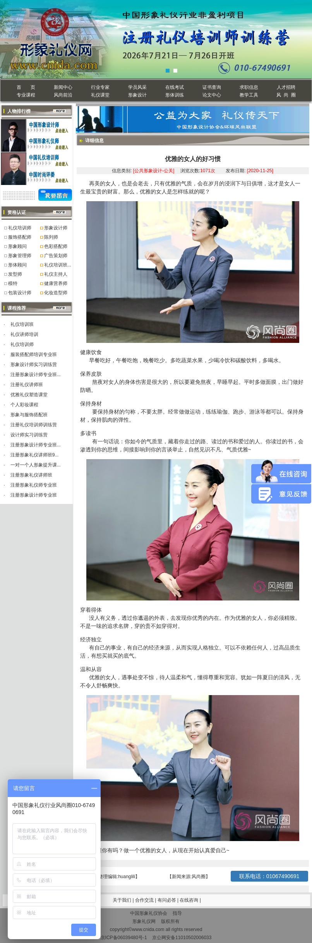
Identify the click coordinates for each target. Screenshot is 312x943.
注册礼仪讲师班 (26, 384)
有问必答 (167, 900)
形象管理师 (19, 255)
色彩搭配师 (55, 246)
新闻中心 (63, 87)
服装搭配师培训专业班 (33, 354)
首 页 (26, 87)
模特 (12, 283)
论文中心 (211, 95)
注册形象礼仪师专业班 (33, 485)
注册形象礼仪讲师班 (31, 475)
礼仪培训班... (57, 265)
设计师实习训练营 (29, 435)
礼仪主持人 (55, 274)
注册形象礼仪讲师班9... (34, 455)
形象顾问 (17, 246)
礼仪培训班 (22, 324)
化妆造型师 (55, 292)
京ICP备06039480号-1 (124, 937)
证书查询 (211, 87)
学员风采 (137, 87)
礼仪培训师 (19, 228)
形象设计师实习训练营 (33, 364)
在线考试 (174, 87)
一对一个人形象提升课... (35, 465)
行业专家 (100, 87)
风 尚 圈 (285, 95)
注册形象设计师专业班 (33, 495)
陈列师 (51, 237)
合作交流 (145, 900)
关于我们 (122, 900)
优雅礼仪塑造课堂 (29, 394)
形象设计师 (55, 228)
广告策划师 (55, 255)
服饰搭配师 (19, 237)
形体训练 (174, 95)
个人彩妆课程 (24, 404)
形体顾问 (17, 265)
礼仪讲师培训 (24, 334)
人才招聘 (286, 87)
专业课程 (26, 95)
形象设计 (137, 95)
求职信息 (249, 87)
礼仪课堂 (100, 95)
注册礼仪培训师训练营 (33, 424)
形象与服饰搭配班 (29, 414)
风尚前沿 (63, 95)
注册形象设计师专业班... (35, 374)
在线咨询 (189, 900)
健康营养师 (55, 283)
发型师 (15, 274)
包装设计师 (19, 292)
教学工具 (249, 95)
